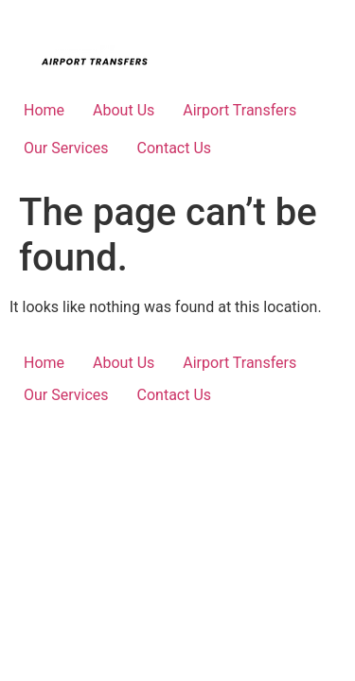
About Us (123, 110)
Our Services (66, 148)
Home (44, 110)
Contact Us (174, 148)
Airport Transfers (239, 110)
